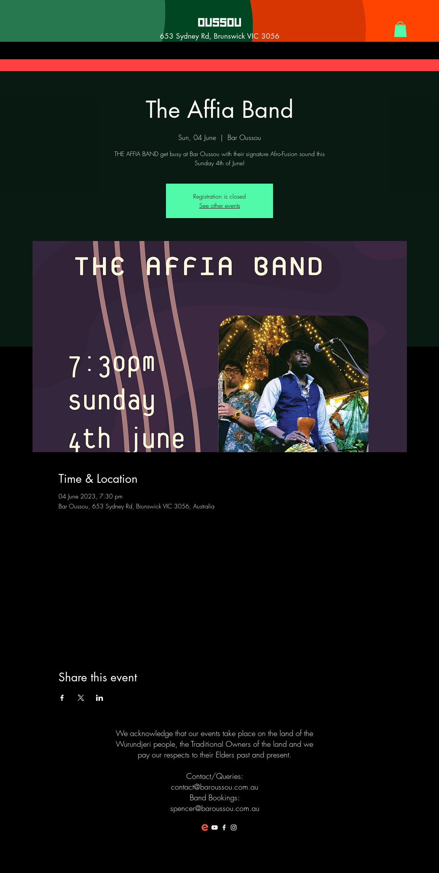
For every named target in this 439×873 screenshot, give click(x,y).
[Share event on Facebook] (62, 698)
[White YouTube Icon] (214, 827)
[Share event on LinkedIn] (99, 698)
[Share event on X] (81, 698)
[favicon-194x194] (205, 827)
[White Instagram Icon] (233, 827)
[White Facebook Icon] (224, 827)
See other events (219, 205)
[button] (400, 29)
